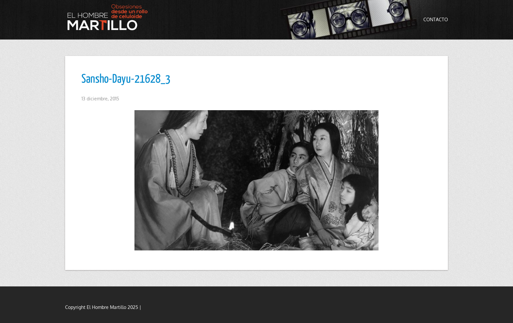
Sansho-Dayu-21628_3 (125, 79)
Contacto (435, 19)
